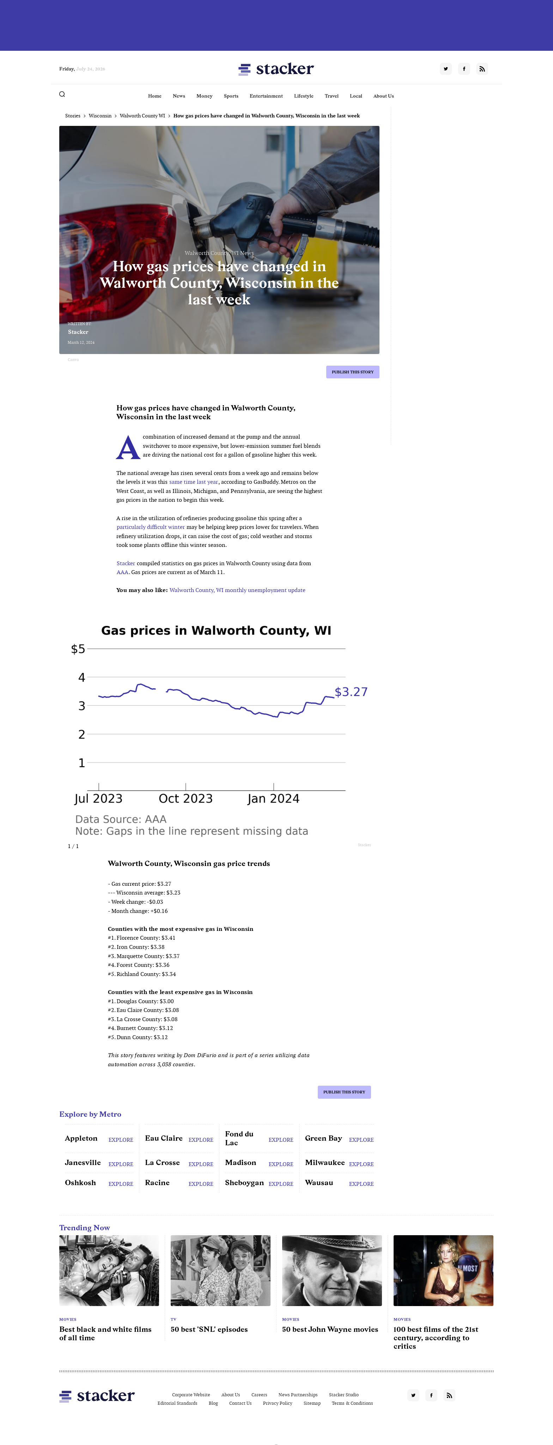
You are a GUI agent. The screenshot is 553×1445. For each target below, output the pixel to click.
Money (204, 96)
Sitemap (312, 1403)
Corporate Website (191, 1395)
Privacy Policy (277, 1403)
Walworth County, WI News (219, 253)
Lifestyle (304, 96)
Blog (213, 1403)
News (179, 96)
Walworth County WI (142, 115)
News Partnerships (298, 1395)
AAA (122, 572)
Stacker (78, 332)
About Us (383, 96)
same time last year (193, 482)
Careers (259, 1395)
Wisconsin (100, 115)
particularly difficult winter (151, 527)
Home (155, 96)
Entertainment (266, 96)
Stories (72, 115)
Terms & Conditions (352, 1403)
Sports (231, 96)
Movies (67, 1319)
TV (173, 1319)
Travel (332, 96)
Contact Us (240, 1403)
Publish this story (353, 372)
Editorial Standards (178, 1403)
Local (356, 96)
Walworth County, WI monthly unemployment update (237, 590)
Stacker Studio (344, 1395)
